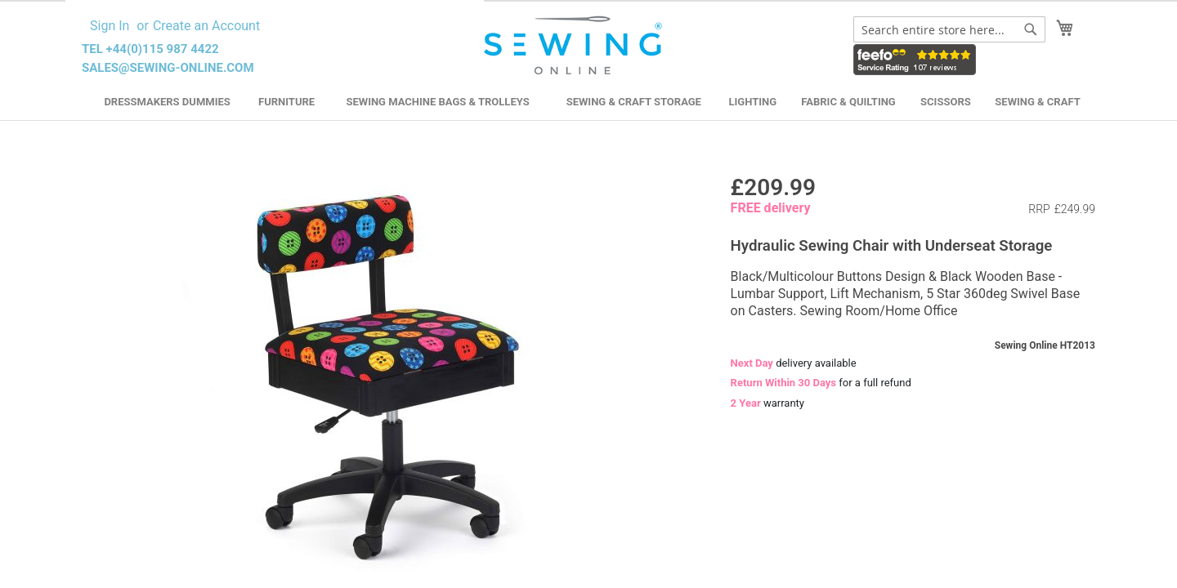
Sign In (109, 25)
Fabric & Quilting (848, 102)
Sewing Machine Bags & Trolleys (437, 102)
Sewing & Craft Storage (633, 102)
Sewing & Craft (1037, 102)
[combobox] (949, 29)
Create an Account (206, 25)
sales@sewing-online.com (168, 67)
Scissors (945, 102)
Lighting (753, 102)
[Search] (1030, 29)
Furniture (286, 102)
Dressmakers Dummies (167, 102)
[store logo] (575, 45)
